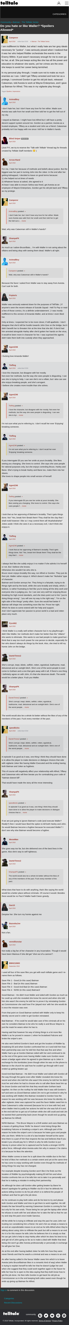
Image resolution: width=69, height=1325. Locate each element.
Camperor (13, 38)
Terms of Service (45, 1321)
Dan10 (12, 905)
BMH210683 (14, 963)
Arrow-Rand (14, 160)
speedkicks (14, 728)
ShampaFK (14, 238)
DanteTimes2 (15, 656)
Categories (59, 14)
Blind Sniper (15, 138)
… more (22, 221)
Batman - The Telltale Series (40, 41)
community (31, 1314)
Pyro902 (13, 623)
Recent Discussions (13, 1302)
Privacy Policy (57, 1321)
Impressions (16, 91)
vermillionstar (15, 942)
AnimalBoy (14, 99)
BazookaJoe (14, 923)
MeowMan (13, 839)
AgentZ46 (13, 347)
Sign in (4, 1290)
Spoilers (9, 91)
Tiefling (12, 365)
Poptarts (13, 295)
